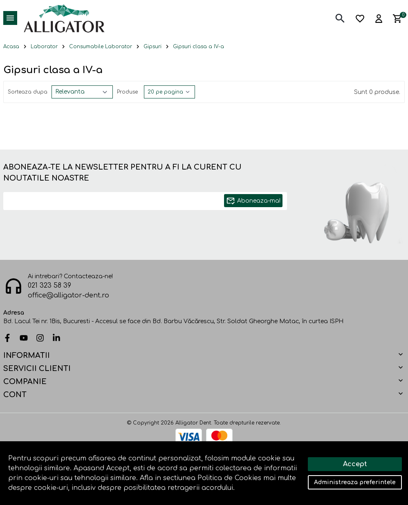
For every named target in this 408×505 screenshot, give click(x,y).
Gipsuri (152, 46)
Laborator (44, 46)
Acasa (11, 46)
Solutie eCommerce (181, 473)
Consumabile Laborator (100, 46)
